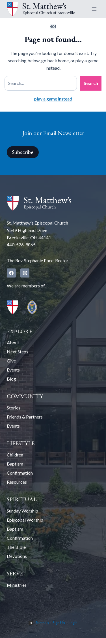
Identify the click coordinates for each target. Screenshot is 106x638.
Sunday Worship (22, 510)
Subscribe (23, 152)
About (13, 342)
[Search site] (41, 83)
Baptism (15, 463)
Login (73, 622)
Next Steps (17, 351)
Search (91, 83)
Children (15, 454)
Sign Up (59, 622)
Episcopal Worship (25, 519)
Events (13, 369)
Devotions (17, 556)
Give (11, 360)
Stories (13, 407)
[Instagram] (24, 273)
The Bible (16, 547)
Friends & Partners (25, 416)
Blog (11, 378)
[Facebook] (11, 273)
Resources (17, 482)
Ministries (17, 585)
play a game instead (53, 98)
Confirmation (20, 472)
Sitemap (42, 622)
